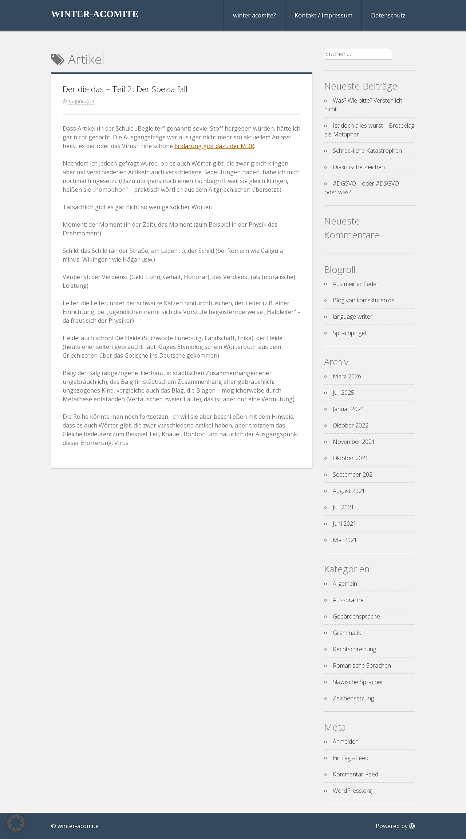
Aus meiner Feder (356, 284)
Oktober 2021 (350, 458)
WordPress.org (352, 791)
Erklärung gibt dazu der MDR (214, 146)
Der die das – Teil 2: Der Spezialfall (125, 89)
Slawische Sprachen (358, 682)
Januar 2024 (348, 409)
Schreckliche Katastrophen (367, 151)
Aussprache (348, 600)
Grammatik (347, 633)
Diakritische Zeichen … (361, 167)
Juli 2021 (343, 507)
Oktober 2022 (350, 425)
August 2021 (349, 491)
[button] (16, 823)
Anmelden (346, 741)
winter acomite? (254, 15)
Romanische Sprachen (362, 665)
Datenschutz (388, 15)
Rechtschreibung (354, 649)
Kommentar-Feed (355, 774)
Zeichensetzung (353, 698)
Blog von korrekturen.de (364, 300)
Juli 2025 (343, 393)
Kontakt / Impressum (323, 15)
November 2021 (354, 442)
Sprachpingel (349, 333)
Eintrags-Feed (350, 758)
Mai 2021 (345, 540)
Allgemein (345, 584)
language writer (352, 317)
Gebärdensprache (356, 616)
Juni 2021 (344, 524)
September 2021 (354, 474)
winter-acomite (94, 14)
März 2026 (347, 376)
